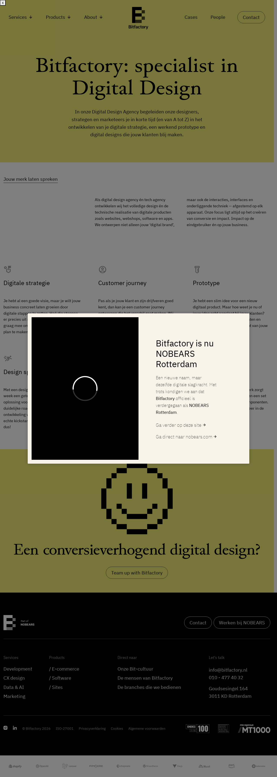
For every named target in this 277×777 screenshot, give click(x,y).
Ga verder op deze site (181, 425)
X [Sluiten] (3, 3)
